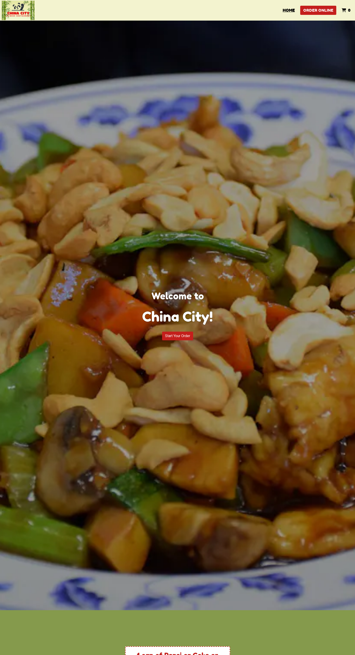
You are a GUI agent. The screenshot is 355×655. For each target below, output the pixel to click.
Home (289, 10)
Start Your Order (177, 336)
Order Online (318, 10)
